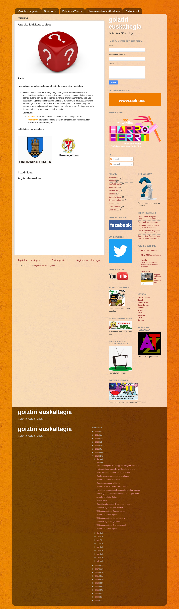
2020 (97, 452)
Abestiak (112, 181)
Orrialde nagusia (28, 11)
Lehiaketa (113, 210)
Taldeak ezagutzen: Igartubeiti (108, 522)
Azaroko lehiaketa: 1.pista (107, 529)
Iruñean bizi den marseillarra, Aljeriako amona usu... (117, 469)
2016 (97, 572)
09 (98, 536)
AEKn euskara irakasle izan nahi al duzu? (113, 473)
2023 (97, 442)
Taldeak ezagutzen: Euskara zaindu (111, 511)
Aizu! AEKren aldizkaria (151, 255)
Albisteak (112, 187)
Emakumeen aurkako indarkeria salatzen (113, 476)
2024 (97, 438)
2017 (97, 569)
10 (98, 533)
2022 (97, 445)
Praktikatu (145, 272)
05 (98, 547)
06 (98, 543)
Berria (140, 310)
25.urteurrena (114, 178)
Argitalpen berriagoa (29, 260)
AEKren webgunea (149, 250)
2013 (97, 583)
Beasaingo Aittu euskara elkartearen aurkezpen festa (118, 494)
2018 (97, 565)
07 (98, 540)
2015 (97, 576)
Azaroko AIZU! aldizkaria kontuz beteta (112, 487)
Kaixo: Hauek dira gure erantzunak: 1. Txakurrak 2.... (149, 218)
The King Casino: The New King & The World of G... (148, 226)
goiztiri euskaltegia (125, 23)
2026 (97, 431)
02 (98, 557)
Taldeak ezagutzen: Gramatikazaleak (111, 525)
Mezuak (114, 159)
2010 (97, 593)
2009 (97, 597)
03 (98, 554)
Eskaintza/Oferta (72, 11)
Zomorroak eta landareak (148, 222)
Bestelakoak (114, 190)
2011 (97, 590)
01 (98, 561)
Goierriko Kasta (115, 197)
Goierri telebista (144, 302)
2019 (97, 456)
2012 (97, 586)
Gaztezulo (141, 315)
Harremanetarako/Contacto (104, 11)
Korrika (111, 203)
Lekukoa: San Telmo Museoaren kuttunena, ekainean (149, 265)
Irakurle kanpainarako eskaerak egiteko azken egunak (118, 490)
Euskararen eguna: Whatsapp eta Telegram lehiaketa (118, 466)
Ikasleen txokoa (115, 200)
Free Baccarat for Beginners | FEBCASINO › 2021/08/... (149, 232)
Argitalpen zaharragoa (88, 260)
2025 (97, 435)
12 (98, 459)
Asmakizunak (102, 501)
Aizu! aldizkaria (115, 184)
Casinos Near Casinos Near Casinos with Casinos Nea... (149, 237)
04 (98, 550)
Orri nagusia (58, 260)
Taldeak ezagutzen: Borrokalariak (110, 508)
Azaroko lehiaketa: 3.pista (107, 497)
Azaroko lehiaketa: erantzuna (108, 480)
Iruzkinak (115, 164)
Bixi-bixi (112, 194)
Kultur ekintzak (115, 207)
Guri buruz (50, 11)
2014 (97, 579)
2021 (97, 449)
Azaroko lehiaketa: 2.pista (107, 515)
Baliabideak (133, 11)
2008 (97, 600)
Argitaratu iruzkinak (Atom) (44, 266)
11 (98, 462)
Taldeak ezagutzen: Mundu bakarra (111, 518)
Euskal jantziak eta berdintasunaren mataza (114, 504)
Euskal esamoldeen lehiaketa (108, 483)
